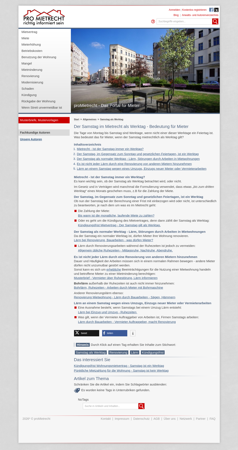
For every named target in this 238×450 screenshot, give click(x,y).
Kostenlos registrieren (194, 9)
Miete (25, 38)
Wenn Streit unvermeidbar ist (42, 107)
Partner (200, 418)
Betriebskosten (32, 51)
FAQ (212, 418)
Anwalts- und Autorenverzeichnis (200, 15)
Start (76, 119)
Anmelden (174, 9)
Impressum (122, 418)
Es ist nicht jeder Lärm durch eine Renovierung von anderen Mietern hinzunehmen (134, 164)
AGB (156, 418)
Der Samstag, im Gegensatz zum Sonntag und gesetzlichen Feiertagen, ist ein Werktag (138, 154)
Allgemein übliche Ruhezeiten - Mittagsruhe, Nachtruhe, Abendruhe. (125, 250)
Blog (176, 15)
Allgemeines (89, 119)
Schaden (28, 88)
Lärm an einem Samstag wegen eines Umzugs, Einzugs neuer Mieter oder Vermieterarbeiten (142, 168)
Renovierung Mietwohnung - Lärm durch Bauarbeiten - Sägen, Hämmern (125, 297)
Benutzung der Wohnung (39, 57)
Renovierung (30, 76)
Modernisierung (32, 82)
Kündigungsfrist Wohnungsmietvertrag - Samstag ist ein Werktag (119, 365)
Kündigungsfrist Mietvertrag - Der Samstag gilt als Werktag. (119, 225)
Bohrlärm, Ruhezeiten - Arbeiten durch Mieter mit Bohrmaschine (118, 287)
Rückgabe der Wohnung (39, 101)
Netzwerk (186, 418)
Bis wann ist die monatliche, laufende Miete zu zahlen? (116, 215)
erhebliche (114, 269)
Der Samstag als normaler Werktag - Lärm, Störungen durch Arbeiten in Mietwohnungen (138, 159)
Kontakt (106, 418)
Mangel (27, 63)
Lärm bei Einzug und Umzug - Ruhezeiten (107, 312)
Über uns (170, 418)
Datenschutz (141, 418)
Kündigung (29, 95)
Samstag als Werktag (111, 119)
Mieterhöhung (31, 44)
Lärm (134, 352)
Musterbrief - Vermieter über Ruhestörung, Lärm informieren (116, 278)
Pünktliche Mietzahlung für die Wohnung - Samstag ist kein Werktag (121, 370)
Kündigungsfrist (153, 352)
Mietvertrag (29, 32)
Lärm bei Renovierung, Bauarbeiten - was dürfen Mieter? (113, 240)
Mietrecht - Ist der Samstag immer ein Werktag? (110, 149)
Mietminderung (32, 69)
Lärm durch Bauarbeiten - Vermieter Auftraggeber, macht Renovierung (127, 322)
